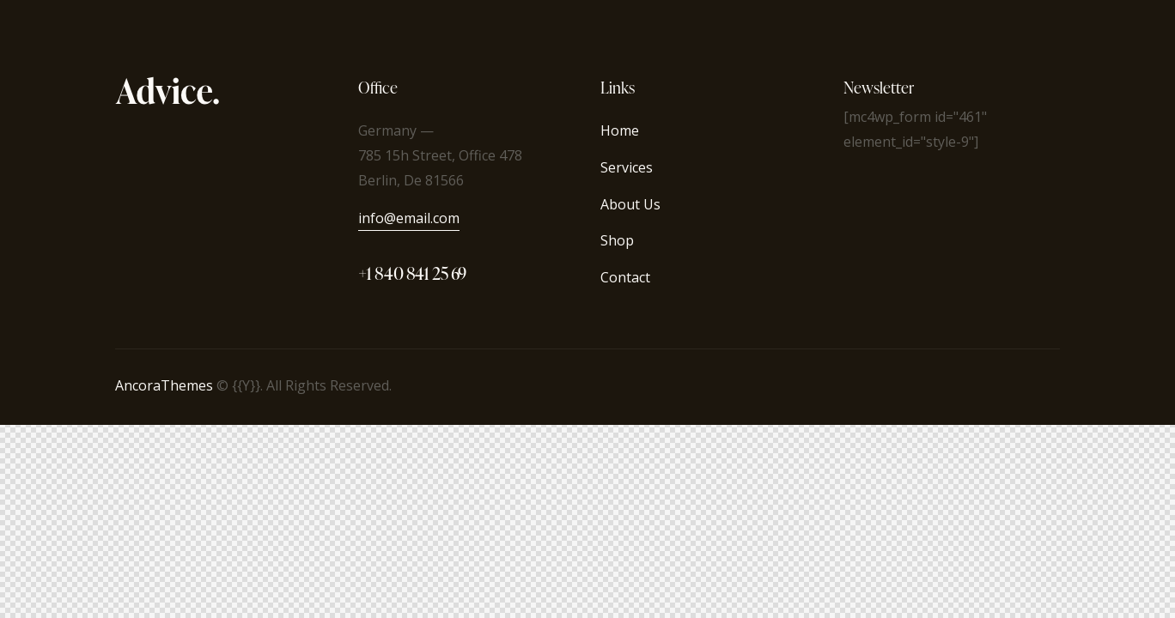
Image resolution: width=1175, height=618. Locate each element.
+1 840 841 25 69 (412, 273)
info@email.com (409, 218)
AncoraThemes (164, 385)
